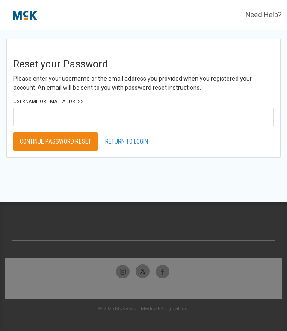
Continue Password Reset (55, 141)
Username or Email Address (48, 101)
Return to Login (126, 141)
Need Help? (263, 14)
